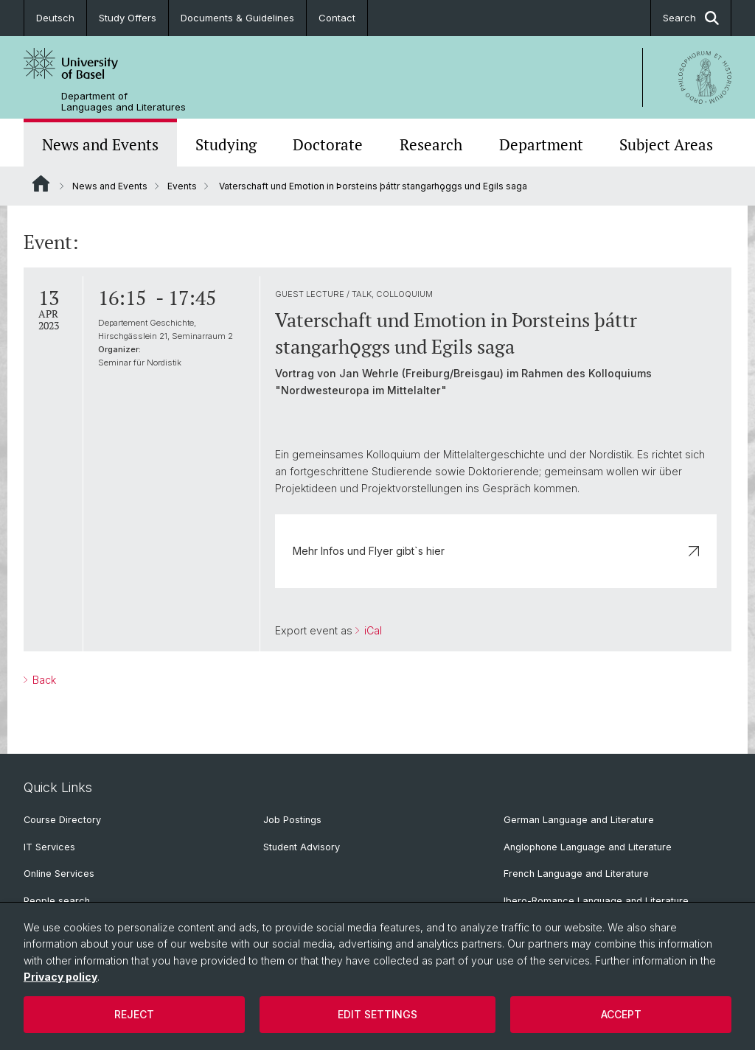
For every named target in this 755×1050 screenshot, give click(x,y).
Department (541, 144)
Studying (226, 144)
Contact (337, 18)
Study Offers (127, 18)
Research (431, 144)
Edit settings (377, 1014)
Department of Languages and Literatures (123, 102)
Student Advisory (301, 847)
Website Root (40, 183)
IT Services (49, 847)
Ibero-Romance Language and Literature (596, 900)
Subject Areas (666, 144)
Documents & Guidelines (237, 18)
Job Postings (292, 819)
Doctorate (328, 144)
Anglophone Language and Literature (588, 847)
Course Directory (62, 819)
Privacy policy (60, 976)
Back (42, 679)
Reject (134, 1014)
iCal (371, 630)
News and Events (100, 144)
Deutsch (55, 18)
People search (57, 900)
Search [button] (691, 18)
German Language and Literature (579, 819)
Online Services (59, 873)
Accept (621, 1014)
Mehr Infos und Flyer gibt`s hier (496, 551)
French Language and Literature (576, 873)
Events (182, 186)
